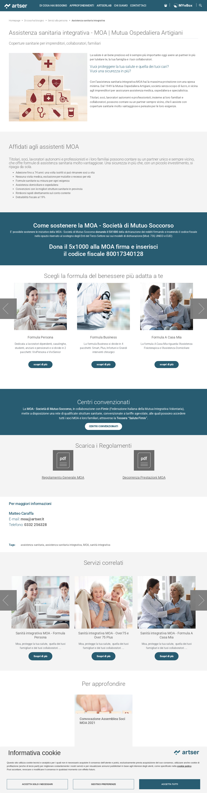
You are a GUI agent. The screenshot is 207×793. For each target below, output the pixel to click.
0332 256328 (35, 524)
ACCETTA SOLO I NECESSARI (37, 784)
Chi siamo (120, 5)
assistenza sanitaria (32, 544)
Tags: (12, 544)
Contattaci (138, 5)
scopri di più (40, 364)
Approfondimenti (81, 5)
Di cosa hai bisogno (52, 5)
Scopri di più (40, 656)
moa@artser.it (32, 519)
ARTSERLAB (103, 5)
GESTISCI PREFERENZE (103, 784)
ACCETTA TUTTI (169, 784)
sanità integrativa (100, 544)
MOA (86, 544)
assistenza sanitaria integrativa (63, 544)
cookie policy (184, 766)
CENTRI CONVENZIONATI (103, 426)
